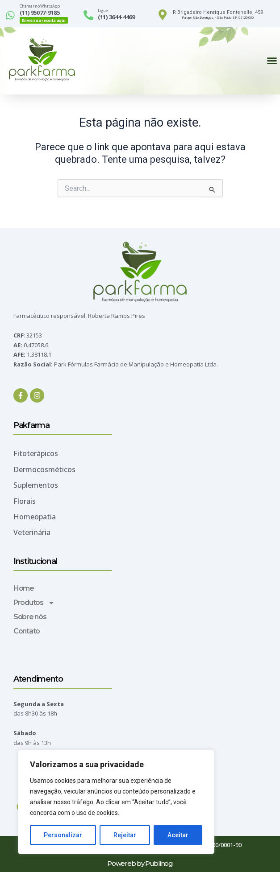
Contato (26, 631)
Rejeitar (124, 835)
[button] (272, 61)
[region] (116, 802)
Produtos (34, 603)
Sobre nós (29, 617)
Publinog (159, 863)
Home (23, 588)
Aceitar (177, 835)
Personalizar (63, 835)
